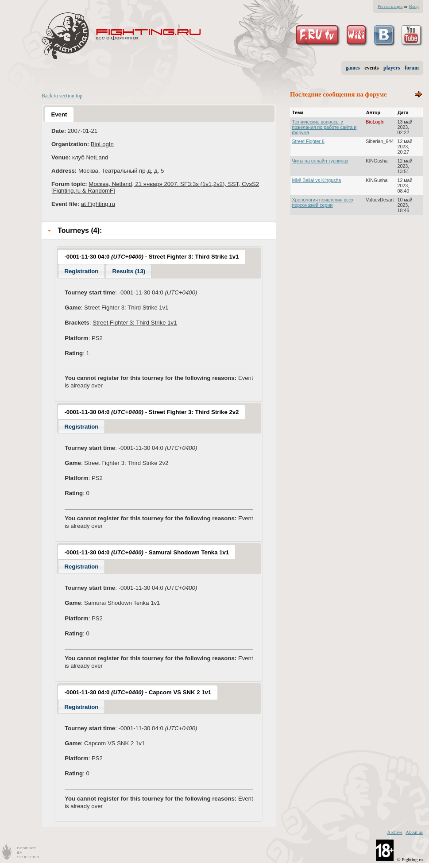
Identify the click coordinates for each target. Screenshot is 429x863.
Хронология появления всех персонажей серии (323, 202)
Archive (394, 832)
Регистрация (390, 6)
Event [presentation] (59, 114)
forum (412, 68)
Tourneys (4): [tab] (74, 230)
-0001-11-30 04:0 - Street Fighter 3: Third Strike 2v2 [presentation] (151, 412)
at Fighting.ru (98, 204)
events (371, 68)
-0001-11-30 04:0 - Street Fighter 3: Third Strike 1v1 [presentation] (151, 256)
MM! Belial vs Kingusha (316, 180)
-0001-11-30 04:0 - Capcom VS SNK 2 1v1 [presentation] (137, 692)
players (391, 68)
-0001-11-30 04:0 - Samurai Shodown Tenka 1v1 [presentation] (146, 552)
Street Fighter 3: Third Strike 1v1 (135, 322)
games (353, 68)
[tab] (59, 114)
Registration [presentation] (81, 271)
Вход (414, 6)
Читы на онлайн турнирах (320, 160)
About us (414, 832)
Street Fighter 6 (308, 141)
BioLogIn (102, 144)
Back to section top (62, 96)
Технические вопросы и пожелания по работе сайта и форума (324, 127)
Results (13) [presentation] (128, 271)
